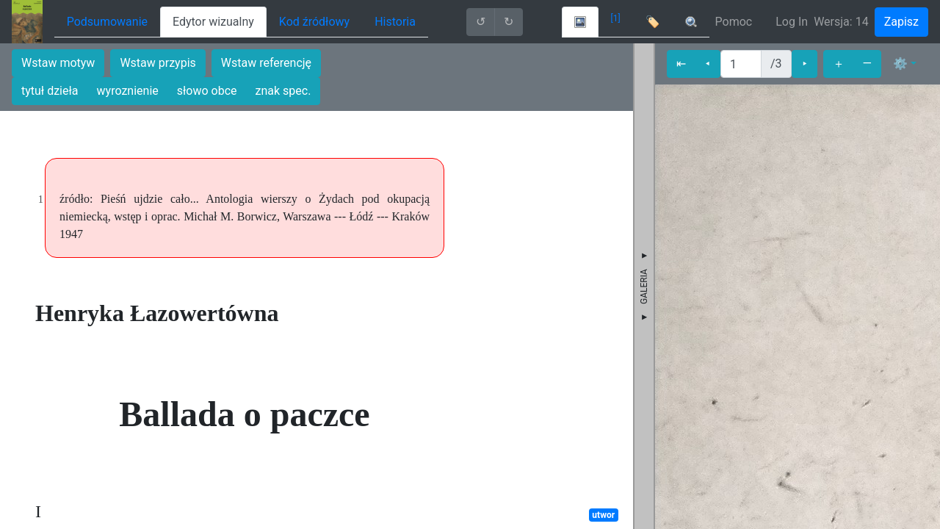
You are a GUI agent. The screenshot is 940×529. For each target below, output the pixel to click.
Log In (792, 22)
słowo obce (207, 91)
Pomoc (734, 22)
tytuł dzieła (50, 91)
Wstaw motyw (58, 63)
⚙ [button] (900, 64)
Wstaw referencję (266, 63)
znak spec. (283, 91)
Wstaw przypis (157, 63)
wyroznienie (128, 91)
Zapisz (901, 22)
